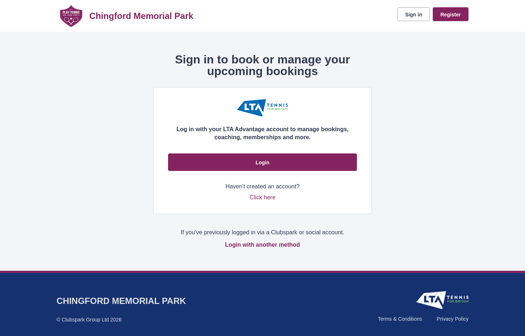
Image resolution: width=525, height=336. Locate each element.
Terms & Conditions (400, 319)
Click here (262, 197)
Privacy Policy (452, 319)
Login (262, 162)
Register (450, 14)
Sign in (413, 14)
